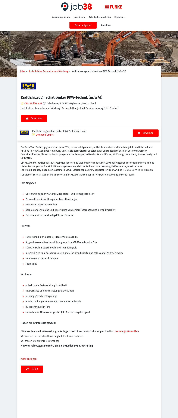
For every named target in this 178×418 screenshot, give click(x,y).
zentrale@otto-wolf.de (127, 316)
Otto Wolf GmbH (33, 103)
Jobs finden (79, 17)
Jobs (22, 71)
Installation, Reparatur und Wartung (48, 71)
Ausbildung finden (61, 17)
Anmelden (105, 25)
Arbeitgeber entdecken (100, 17)
